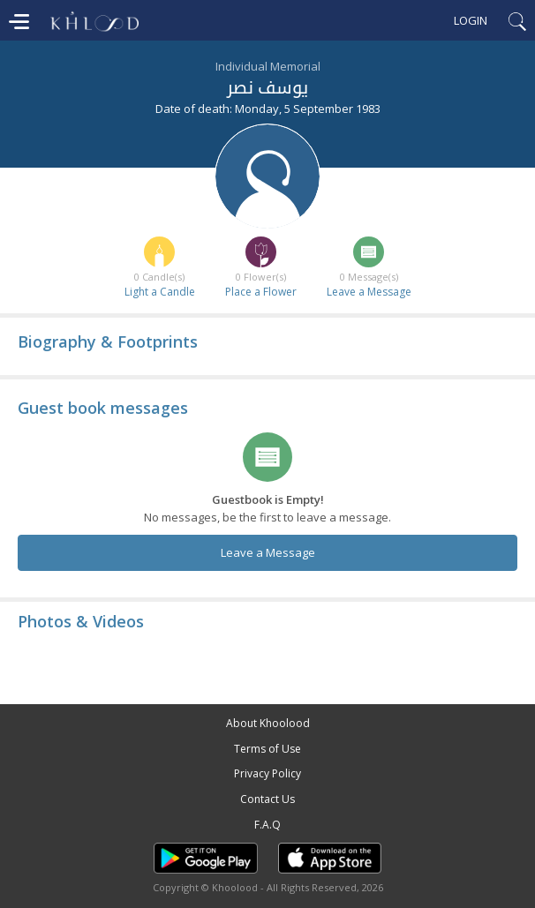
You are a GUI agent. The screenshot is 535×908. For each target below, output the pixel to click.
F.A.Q (267, 824)
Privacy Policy (267, 773)
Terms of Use (267, 748)
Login (470, 20)
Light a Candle (159, 291)
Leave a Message (369, 291)
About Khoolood (268, 723)
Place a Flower (261, 291)
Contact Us (267, 799)
